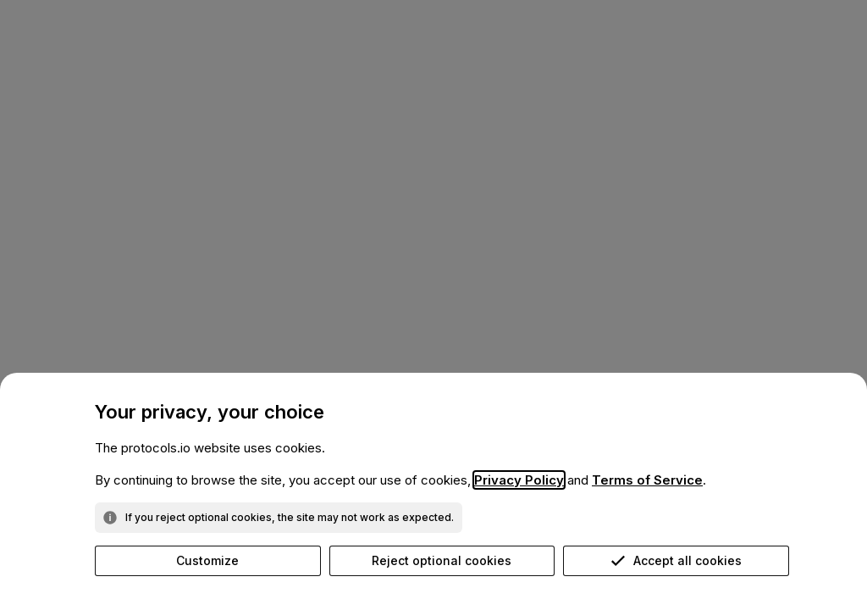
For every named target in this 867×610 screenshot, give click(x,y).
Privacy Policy (519, 480)
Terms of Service (647, 480)
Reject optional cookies (441, 560)
